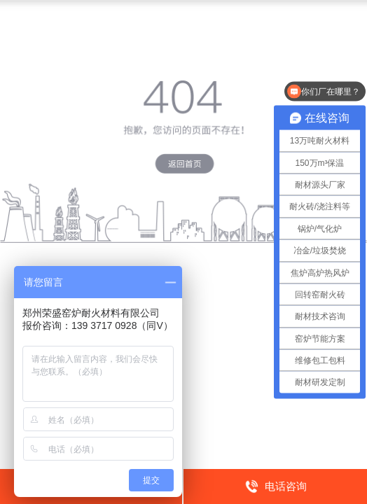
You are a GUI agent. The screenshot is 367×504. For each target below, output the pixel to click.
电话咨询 (275, 486)
